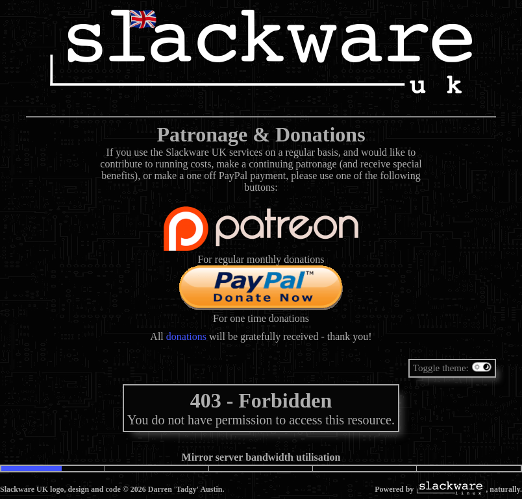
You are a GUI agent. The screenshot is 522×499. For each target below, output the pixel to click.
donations (186, 336)
